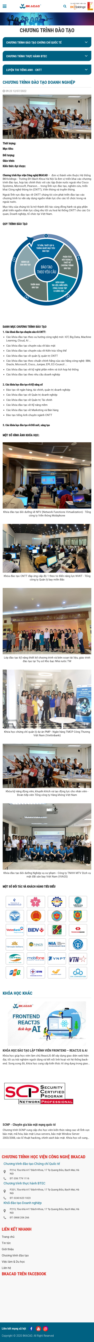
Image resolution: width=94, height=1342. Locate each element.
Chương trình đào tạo (15, 1255)
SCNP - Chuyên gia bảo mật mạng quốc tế (29, 1124)
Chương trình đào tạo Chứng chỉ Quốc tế (34, 42)
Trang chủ (8, 1236)
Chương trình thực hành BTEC (26, 56)
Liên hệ (6, 1268)
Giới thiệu (8, 1249)
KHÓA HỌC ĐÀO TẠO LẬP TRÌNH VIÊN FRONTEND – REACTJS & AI (45, 1050)
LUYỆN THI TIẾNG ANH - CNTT (24, 70)
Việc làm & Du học (13, 1261)
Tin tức (6, 1243)
